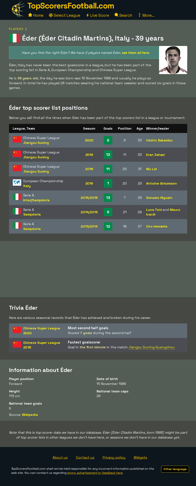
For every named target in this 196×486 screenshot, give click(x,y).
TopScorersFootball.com (70, 6)
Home (36, 15)
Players (16, 29)
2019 (89, 154)
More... (146, 15)
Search (123, 15)
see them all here (135, 52)
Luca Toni (154, 209)
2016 (89, 183)
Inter (27, 200)
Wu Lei (151, 169)
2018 (89, 169)
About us (60, 457)
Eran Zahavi (155, 154)
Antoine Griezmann (161, 183)
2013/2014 (89, 226)
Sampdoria (41, 200)
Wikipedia (30, 414)
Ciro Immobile (156, 226)
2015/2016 (89, 197)
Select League (64, 15)
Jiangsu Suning (36, 142)
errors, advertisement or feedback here (94, 473)
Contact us (85, 457)
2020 (89, 140)
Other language (175, 469)
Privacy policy (114, 457)
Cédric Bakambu (159, 140)
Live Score (97, 15)
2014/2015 (89, 212)
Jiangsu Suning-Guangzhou (152, 347)
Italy (27, 186)
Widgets (140, 457)
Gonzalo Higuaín (159, 197)
